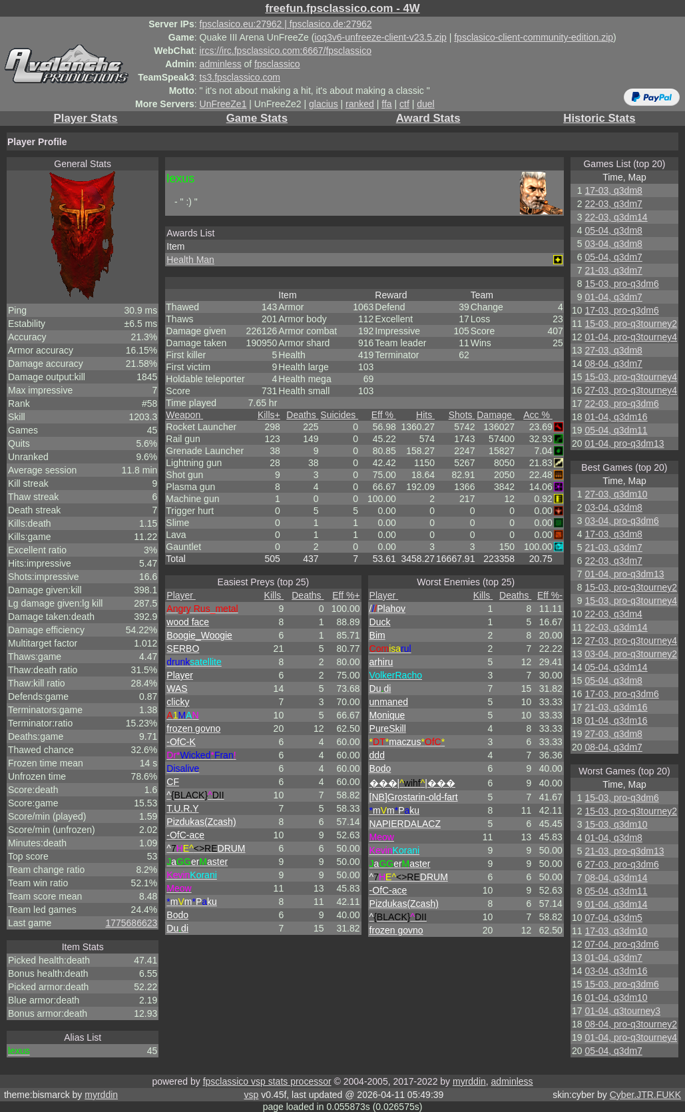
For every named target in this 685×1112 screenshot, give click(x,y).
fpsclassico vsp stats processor (267, 1081)
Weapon (184, 415)
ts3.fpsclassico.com (240, 77)
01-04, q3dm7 (613, 297)
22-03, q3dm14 (615, 217)
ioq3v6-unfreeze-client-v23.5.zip (380, 37)
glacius (323, 104)
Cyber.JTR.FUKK (645, 1094)
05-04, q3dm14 (615, 667)
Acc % (538, 415)
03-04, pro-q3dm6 (621, 520)
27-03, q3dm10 (615, 494)
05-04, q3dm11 (615, 430)
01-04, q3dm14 (615, 904)
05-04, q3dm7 (613, 257)
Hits (425, 415)
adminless (221, 64)
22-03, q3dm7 (613, 203)
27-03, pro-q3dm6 (621, 864)
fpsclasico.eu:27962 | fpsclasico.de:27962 (286, 24)
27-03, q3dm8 (613, 350)
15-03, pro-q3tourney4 (630, 377)
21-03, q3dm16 (615, 707)
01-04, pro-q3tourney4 (630, 337)
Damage (496, 415)
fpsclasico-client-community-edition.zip (533, 37)
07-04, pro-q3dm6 (621, 944)
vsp (251, 1094)
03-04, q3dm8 (613, 243)
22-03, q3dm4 (613, 614)
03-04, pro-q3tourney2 (630, 654)
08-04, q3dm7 (613, 363)
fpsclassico (277, 64)
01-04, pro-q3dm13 (624, 443)
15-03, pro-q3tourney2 (630, 323)
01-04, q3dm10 (615, 997)
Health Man (190, 259)
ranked (359, 104)
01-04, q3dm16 (615, 417)
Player (181, 595)
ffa (386, 104)
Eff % (383, 415)
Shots (462, 415)
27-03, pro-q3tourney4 (630, 390)
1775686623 (131, 923)
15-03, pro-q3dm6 (621, 283)
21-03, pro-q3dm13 (624, 851)
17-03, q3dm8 (613, 190)
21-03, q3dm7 (613, 270)
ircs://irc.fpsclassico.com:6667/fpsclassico (285, 50)
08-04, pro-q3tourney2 (630, 1024)
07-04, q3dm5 (613, 917)
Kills (269, 415)
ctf (404, 104)
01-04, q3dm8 (613, 837)
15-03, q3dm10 (615, 824)
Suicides (339, 415)
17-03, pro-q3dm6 (621, 310)
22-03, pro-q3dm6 (621, 403)
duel (425, 104)
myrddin (469, 1081)
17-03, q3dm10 (615, 931)
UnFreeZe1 (223, 104)
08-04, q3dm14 (615, 877)
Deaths (302, 415)
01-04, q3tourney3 (622, 1010)
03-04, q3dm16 (615, 971)
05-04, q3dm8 (613, 230)
